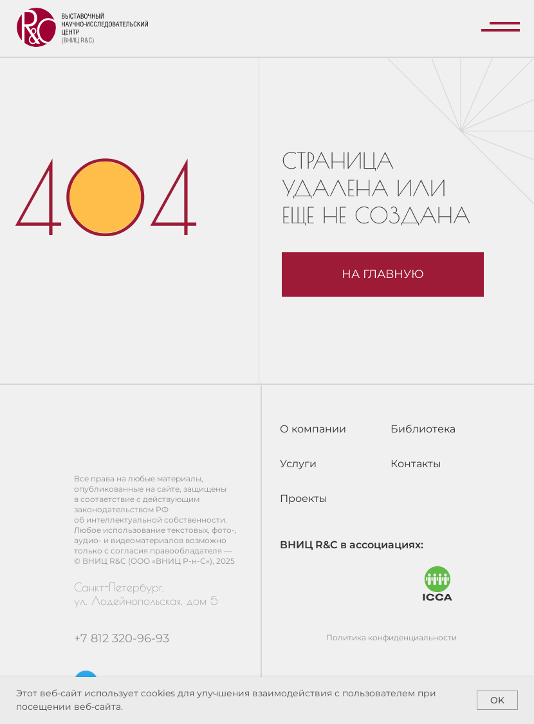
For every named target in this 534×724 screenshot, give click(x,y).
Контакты (416, 464)
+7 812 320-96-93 (121, 638)
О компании (313, 429)
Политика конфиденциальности (391, 637)
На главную (383, 273)
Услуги (298, 464)
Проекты (303, 498)
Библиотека (423, 429)
